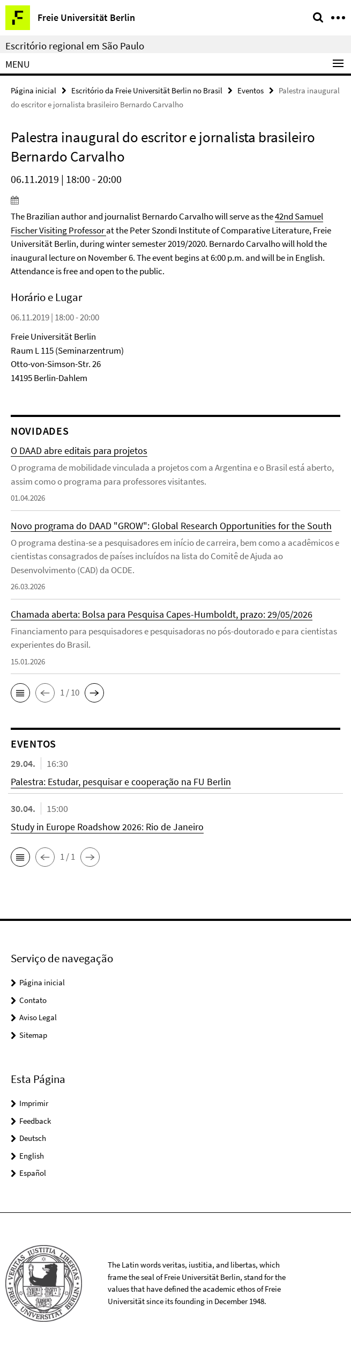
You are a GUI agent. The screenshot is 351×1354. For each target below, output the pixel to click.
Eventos (250, 90)
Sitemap (33, 1035)
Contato (33, 1000)
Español (32, 1173)
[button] (20, 693)
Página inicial (33, 90)
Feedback (35, 1121)
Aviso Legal (38, 1017)
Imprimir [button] (33, 1103)
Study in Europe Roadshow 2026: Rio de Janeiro (107, 827)
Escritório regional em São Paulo (74, 45)
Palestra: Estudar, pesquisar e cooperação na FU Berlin (121, 781)
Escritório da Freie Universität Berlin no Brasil (146, 90)
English (31, 1156)
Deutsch (32, 1138)
